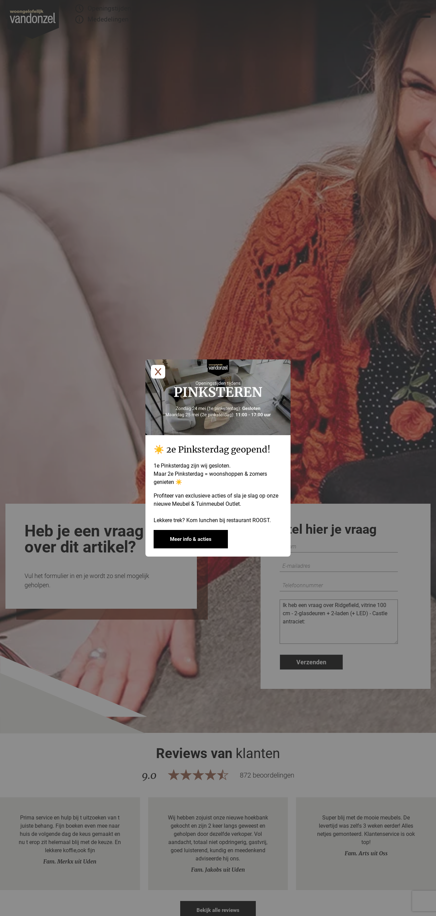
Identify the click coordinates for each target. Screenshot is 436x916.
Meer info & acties (191, 539)
